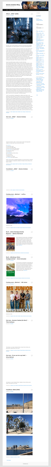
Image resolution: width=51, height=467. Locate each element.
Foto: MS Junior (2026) (39, 71)
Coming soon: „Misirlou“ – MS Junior (16, 282)
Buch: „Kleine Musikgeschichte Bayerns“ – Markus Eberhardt (40, 40)
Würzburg (23, 350)
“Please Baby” (9, 149)
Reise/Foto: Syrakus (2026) (40, 55)
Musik (14, 227)
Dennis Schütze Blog (13, 4)
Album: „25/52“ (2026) (12, 13)
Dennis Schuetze (38, 16)
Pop (16, 227)
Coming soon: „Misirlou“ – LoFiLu (15, 194)
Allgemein (12, 227)
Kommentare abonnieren (39, 20)
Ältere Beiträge (8, 460)
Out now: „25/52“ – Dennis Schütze (16, 117)
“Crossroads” (9, 157)
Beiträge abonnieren (39, 19)
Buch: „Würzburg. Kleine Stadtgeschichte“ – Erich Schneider (39, 43)
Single (21, 227)
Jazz (14, 350)
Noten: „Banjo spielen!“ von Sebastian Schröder (39, 81)
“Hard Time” (9, 145)
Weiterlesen (26, 270)
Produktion (18, 227)
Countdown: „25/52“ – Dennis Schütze (17, 169)
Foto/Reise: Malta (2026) (13, 389)
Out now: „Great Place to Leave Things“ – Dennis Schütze (40, 84)
